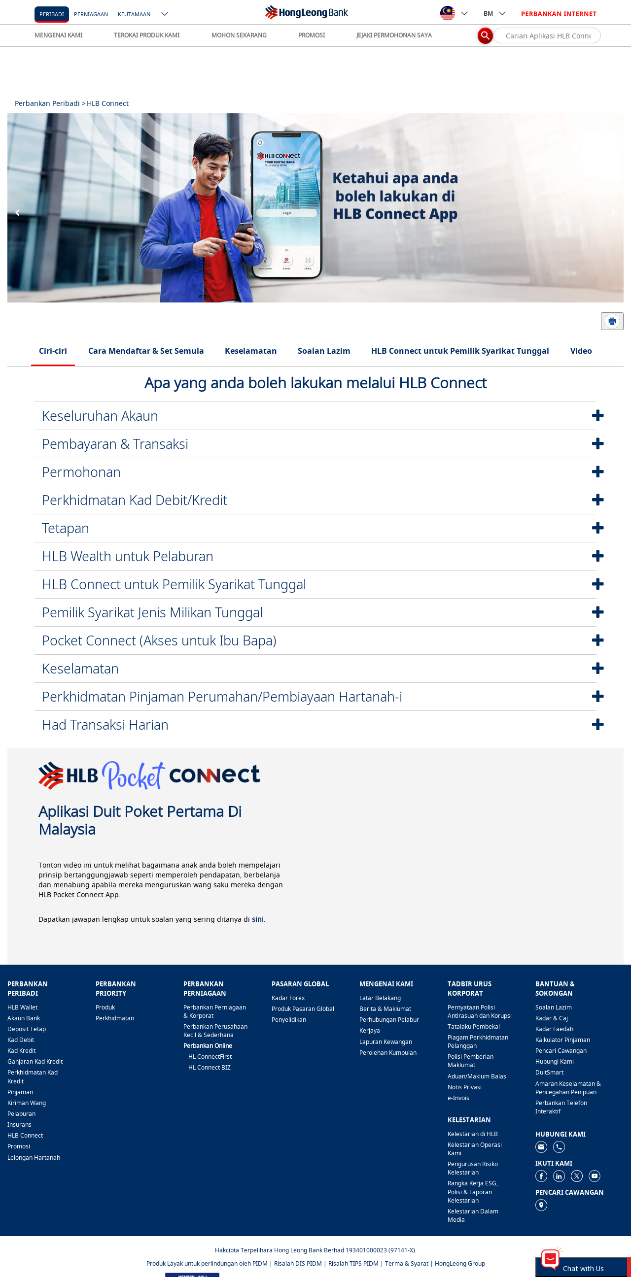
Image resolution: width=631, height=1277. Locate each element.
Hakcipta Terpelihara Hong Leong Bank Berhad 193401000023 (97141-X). (316, 1250)
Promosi (18, 1146)
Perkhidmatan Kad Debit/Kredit (134, 500)
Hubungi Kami (554, 1061)
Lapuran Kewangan (385, 1042)
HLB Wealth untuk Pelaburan (127, 556)
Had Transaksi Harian (105, 724)
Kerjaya (369, 1030)
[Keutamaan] (134, 13)
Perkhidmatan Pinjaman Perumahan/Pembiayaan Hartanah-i (222, 696)
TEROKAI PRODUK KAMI (146, 35)
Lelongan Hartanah (33, 1157)
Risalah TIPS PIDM (353, 1263)
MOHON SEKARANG (239, 35)
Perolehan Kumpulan (388, 1052)
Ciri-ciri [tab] (53, 350)
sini (258, 919)
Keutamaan (134, 14)
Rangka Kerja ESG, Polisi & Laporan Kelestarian (473, 1191)
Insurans (19, 1124)
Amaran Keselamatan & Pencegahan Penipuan (568, 1087)
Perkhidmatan (115, 1018)
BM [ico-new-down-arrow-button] (495, 13)
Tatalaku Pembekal (474, 1026)
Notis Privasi (465, 1087)
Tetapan (65, 528)
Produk (105, 1007)
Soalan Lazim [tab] (324, 350)
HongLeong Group (460, 1263)
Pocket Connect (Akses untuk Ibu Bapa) (159, 640)
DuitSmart (549, 1072)
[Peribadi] (52, 13)
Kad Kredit (21, 1050)
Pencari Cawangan (561, 1050)
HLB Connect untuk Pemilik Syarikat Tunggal (174, 584)
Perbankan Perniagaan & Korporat (214, 1011)
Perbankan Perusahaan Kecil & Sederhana (215, 1030)
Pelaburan (21, 1113)
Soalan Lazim (553, 1007)
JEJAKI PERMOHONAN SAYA (394, 35)
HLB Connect (25, 1135)
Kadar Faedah (554, 1029)
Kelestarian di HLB (473, 1134)
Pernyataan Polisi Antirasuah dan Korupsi (480, 1011)
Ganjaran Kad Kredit (35, 1061)
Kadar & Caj (551, 1018)
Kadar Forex (288, 998)
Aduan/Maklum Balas (477, 1076)
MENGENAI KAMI (58, 35)
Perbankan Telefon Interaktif (561, 1107)
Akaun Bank (23, 1018)
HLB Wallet (22, 1007)
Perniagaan (91, 14)
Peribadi (51, 14)
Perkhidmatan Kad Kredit (32, 1076)
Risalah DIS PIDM (298, 1263)
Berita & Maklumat (385, 1009)
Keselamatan (80, 668)
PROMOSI (311, 35)
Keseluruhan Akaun (100, 415)
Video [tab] (581, 350)
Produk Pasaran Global (303, 1009)
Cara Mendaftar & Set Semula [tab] (146, 350)
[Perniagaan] (91, 13)
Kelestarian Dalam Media (473, 1215)
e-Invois (458, 1098)
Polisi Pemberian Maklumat (470, 1060)
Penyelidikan (289, 1019)
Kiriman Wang (26, 1103)
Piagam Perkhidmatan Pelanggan (478, 1041)
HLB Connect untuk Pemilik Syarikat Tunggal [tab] (460, 350)
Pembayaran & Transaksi (115, 444)
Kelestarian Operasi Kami (475, 1149)
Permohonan (81, 472)
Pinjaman (20, 1092)
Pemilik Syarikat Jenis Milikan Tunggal (152, 612)
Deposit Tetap (26, 1029)
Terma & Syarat (406, 1263)
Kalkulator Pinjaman (562, 1040)
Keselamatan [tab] (251, 350)
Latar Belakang (380, 998)
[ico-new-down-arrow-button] (165, 14)
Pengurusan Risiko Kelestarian (473, 1168)
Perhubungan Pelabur (389, 1019)
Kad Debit (20, 1040)
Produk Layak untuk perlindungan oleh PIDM (207, 1263)
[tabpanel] (315, 207)
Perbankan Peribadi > (50, 103)
